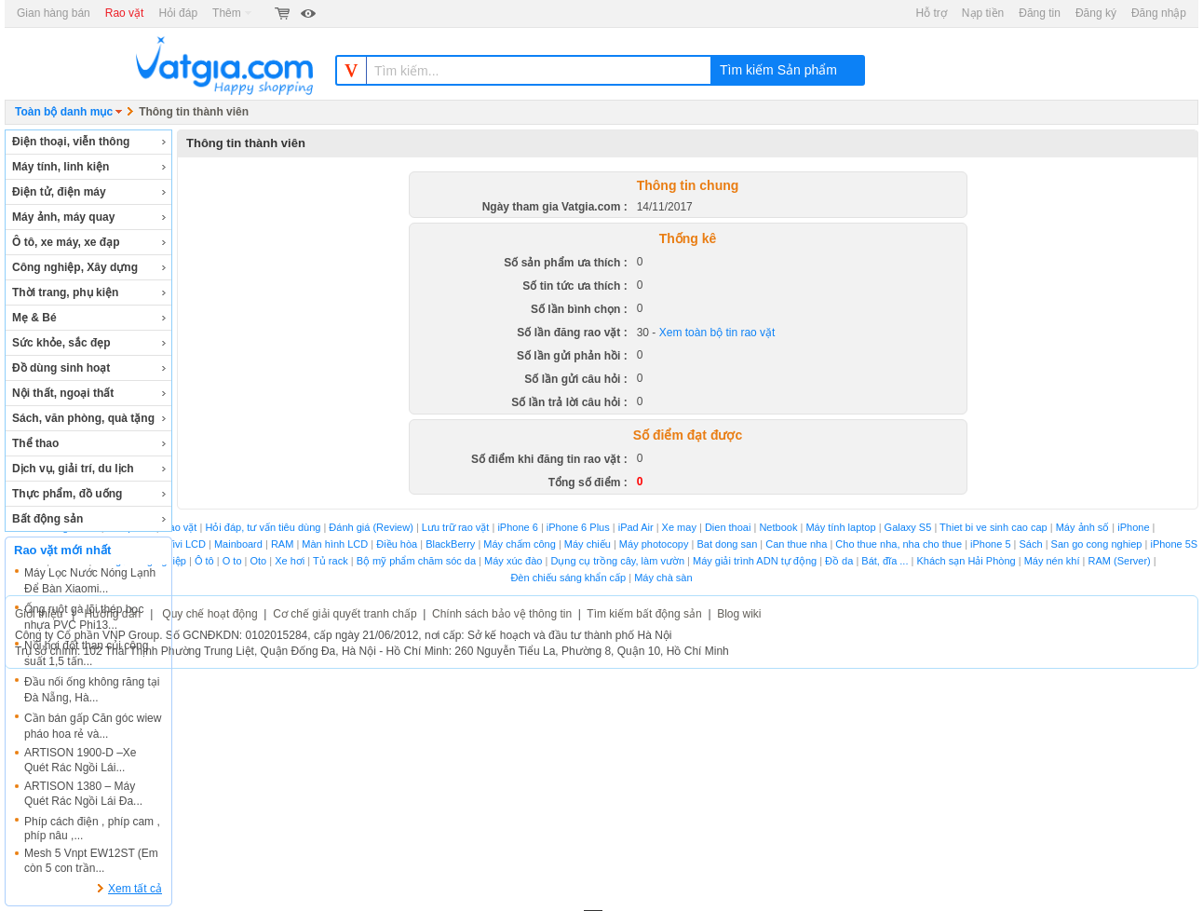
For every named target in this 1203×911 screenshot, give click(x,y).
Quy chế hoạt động (209, 613)
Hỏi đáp (177, 13)
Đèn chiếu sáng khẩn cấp (568, 577)
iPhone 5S (1173, 544)
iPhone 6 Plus (578, 527)
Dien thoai (728, 527)
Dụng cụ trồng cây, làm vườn (617, 560)
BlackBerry (450, 544)
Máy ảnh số (1083, 527)
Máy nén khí (1052, 560)
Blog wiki (739, 613)
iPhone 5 (990, 544)
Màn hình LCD (335, 544)
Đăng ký (1095, 13)
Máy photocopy (654, 544)
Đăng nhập (1158, 13)
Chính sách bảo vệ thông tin (502, 613)
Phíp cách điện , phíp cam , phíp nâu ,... (92, 828)
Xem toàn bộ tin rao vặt (717, 332)
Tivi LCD (186, 544)
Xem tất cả (135, 888)
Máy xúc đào (513, 560)
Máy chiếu (587, 544)
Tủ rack (330, 560)
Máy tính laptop (840, 527)
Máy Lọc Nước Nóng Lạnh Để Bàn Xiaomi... (89, 580)
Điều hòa (396, 544)
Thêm (231, 13)
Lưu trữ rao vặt (456, 527)
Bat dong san (726, 544)
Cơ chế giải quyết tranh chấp (344, 613)
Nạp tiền (983, 13)
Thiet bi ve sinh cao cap (993, 527)
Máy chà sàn (663, 577)
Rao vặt (124, 13)
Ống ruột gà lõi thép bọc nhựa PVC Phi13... (83, 617)
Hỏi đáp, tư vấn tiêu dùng (262, 527)
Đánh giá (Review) (370, 527)
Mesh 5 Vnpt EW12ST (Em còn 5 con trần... (91, 861)
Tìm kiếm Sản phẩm (778, 69)
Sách (1031, 544)
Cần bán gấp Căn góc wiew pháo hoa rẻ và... (92, 726)
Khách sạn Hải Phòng (965, 560)
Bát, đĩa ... (884, 560)
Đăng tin (1040, 13)
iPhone (1133, 527)
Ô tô (204, 560)
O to (232, 560)
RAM (282, 544)
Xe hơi (289, 560)
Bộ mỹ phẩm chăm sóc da (416, 560)
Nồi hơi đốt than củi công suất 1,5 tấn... (86, 653)
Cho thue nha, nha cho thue (898, 544)
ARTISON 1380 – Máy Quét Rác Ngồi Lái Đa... (83, 794)
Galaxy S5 (908, 527)
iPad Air (636, 527)
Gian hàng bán (53, 13)
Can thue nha (796, 544)
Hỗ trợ (931, 13)
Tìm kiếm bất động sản (644, 613)
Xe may (680, 527)
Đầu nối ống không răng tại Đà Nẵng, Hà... (91, 689)
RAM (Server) (1119, 560)
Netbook (778, 527)
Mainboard (238, 544)
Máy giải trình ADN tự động (755, 560)
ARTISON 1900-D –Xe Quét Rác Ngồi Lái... (80, 760)
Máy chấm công (519, 544)
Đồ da (839, 560)
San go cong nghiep (1096, 544)
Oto (258, 560)
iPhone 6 (517, 527)
